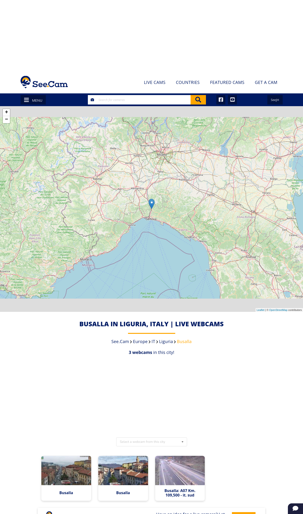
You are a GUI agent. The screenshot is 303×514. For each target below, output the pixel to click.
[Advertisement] (151, 35)
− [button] (6, 119)
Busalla (66, 493)
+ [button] (6, 112)
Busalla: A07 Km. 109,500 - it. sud (179, 492)
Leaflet (261, 310)
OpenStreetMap (278, 310)
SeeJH (275, 100)
